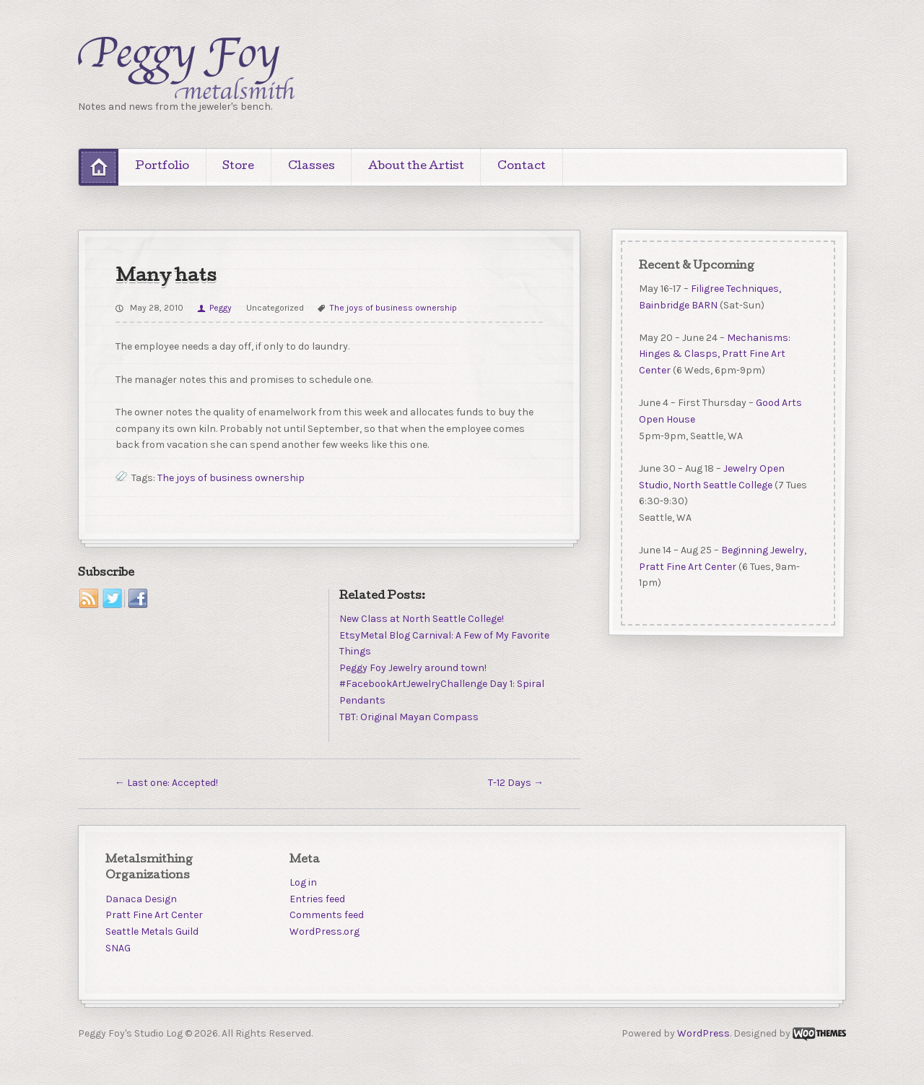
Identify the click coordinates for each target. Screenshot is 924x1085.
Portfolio (162, 167)
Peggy (220, 308)
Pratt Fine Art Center (154, 915)
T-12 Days (516, 783)
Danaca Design (141, 899)
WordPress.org (324, 931)
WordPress (703, 1033)
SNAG (118, 948)
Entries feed (317, 899)
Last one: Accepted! (166, 783)
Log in (303, 882)
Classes (311, 167)
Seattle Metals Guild (152, 931)
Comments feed (326, 915)
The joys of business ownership (393, 308)
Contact (521, 167)
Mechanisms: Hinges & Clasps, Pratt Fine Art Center (714, 353)
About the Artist (416, 167)
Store (238, 167)
